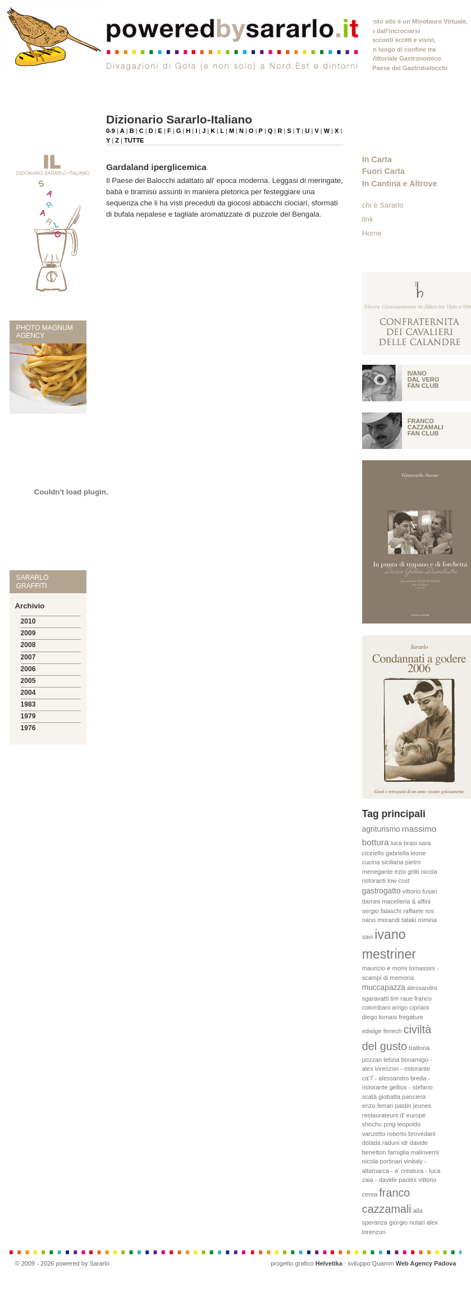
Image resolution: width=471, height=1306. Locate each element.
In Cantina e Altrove (399, 183)
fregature (411, 1017)
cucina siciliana (383, 862)
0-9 (110, 130)
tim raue (402, 998)
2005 (28, 681)
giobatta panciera (402, 1096)
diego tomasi (379, 1017)
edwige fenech (382, 1031)
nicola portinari (382, 1161)
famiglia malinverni (413, 1152)
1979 (28, 716)
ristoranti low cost (386, 880)
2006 (28, 669)
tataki (408, 920)
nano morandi (381, 920)
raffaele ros (418, 911)
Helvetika (328, 1263)
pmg (389, 1124)
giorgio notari (407, 1222)
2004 (28, 692)
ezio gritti (407, 871)
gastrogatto (381, 891)
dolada (371, 1142)
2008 (28, 645)
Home (372, 233)
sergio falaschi (381, 911)
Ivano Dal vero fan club (424, 379)
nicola (429, 871)
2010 (28, 621)
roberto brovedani (411, 1133)
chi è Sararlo (383, 205)
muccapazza (383, 987)
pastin (403, 1105)
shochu (372, 1124)
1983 (28, 704)
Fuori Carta (383, 171)
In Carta (377, 159)
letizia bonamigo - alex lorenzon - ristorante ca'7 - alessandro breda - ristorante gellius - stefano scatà (397, 1078)
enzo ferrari (378, 1105)
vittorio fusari (420, 891)
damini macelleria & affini (396, 901)
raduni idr (395, 1142)
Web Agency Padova (426, 1263)
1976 (28, 728)
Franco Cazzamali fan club (425, 427)
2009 (28, 633)
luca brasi (404, 843)
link (367, 219)
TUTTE (134, 140)
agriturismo (381, 829)
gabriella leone (406, 853)
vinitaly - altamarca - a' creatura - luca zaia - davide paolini (401, 1170)
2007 (28, 657)
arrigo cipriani (410, 1007)
